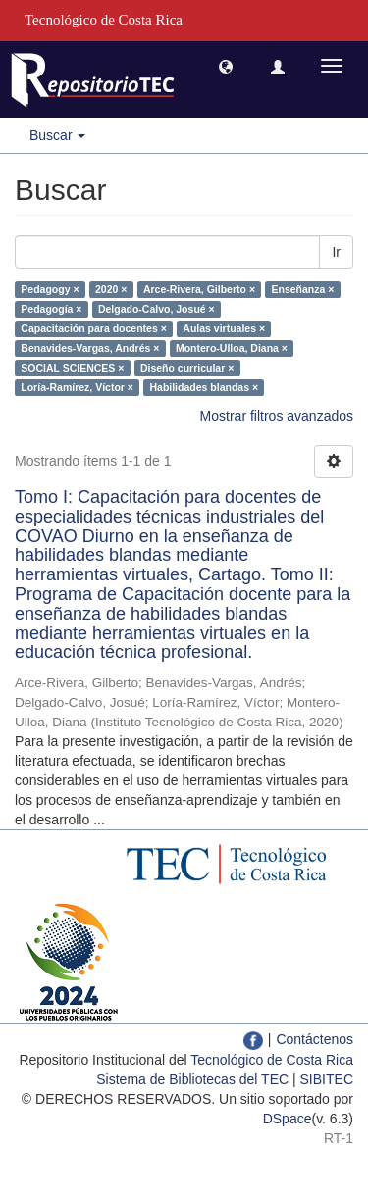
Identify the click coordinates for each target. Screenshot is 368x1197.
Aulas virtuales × (224, 328)
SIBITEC (326, 1079)
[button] (225, 65)
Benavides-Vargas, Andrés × (90, 348)
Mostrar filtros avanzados (276, 416)
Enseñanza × (303, 289)
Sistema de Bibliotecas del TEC (192, 1079)
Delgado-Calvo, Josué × (156, 309)
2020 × (111, 289)
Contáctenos (314, 1039)
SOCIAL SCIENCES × (72, 368)
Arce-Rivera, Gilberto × (199, 289)
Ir (336, 252)
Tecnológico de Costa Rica (271, 1060)
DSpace (287, 1118)
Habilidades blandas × (203, 387)
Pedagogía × (51, 309)
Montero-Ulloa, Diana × (232, 348)
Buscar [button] (57, 135)
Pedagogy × (50, 289)
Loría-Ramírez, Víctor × (77, 387)
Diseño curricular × (187, 368)
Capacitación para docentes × (94, 328)
